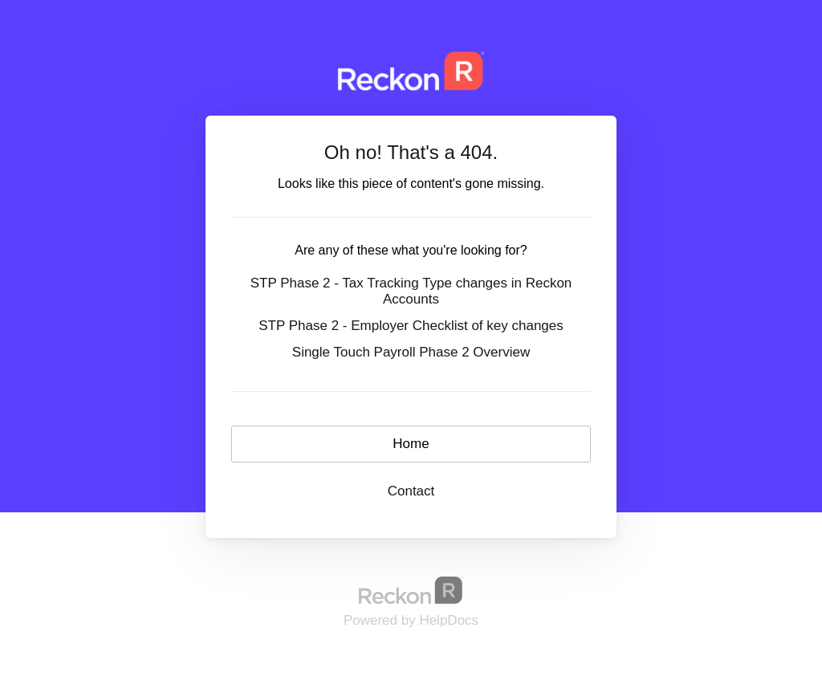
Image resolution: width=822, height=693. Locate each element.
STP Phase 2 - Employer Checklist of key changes (411, 325)
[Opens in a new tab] (411, 589)
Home (411, 443)
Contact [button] (411, 491)
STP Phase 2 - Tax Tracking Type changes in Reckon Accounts (411, 291)
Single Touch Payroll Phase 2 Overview (411, 352)
